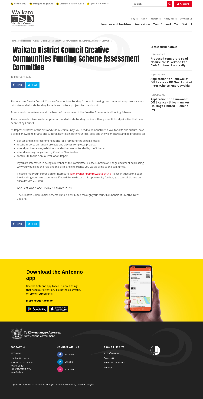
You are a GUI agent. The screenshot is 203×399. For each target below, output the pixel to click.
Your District (183, 24)
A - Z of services (111, 353)
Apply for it (170, 18)
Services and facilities (116, 24)
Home (13, 40)
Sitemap (108, 367)
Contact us (186, 18)
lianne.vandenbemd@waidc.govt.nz (90, 173)
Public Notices (24, 40)
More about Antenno (39, 300)
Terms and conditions (114, 362)
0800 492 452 (17, 353)
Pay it (144, 18)
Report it (156, 18)
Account (183, 3)
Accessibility (109, 358)
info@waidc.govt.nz (20, 358)
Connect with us (68, 347)
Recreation (142, 24)
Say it (134, 18)
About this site (114, 347)
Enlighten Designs (85, 384)
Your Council (162, 24)
